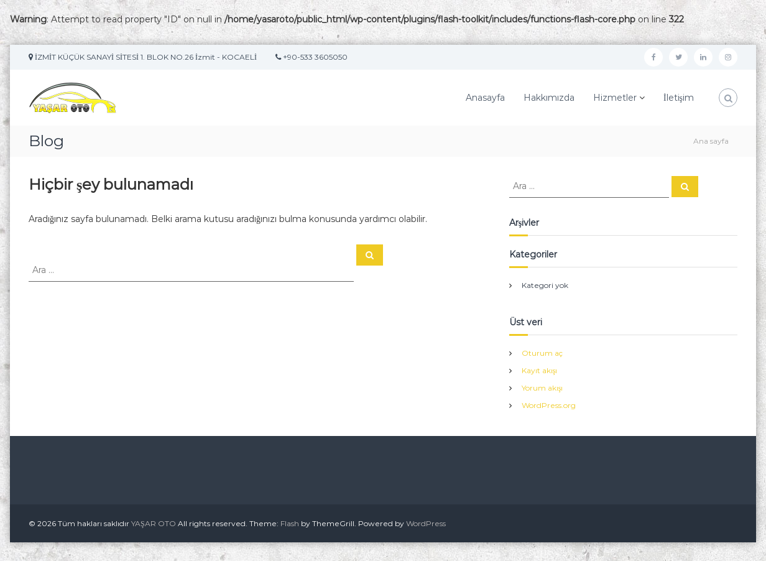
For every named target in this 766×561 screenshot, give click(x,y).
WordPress (426, 523)
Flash (289, 523)
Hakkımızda (549, 97)
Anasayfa (485, 97)
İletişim (678, 97)
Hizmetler (615, 97)
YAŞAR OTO (153, 523)
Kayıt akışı (540, 370)
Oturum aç (542, 353)
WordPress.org (549, 405)
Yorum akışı (542, 387)
